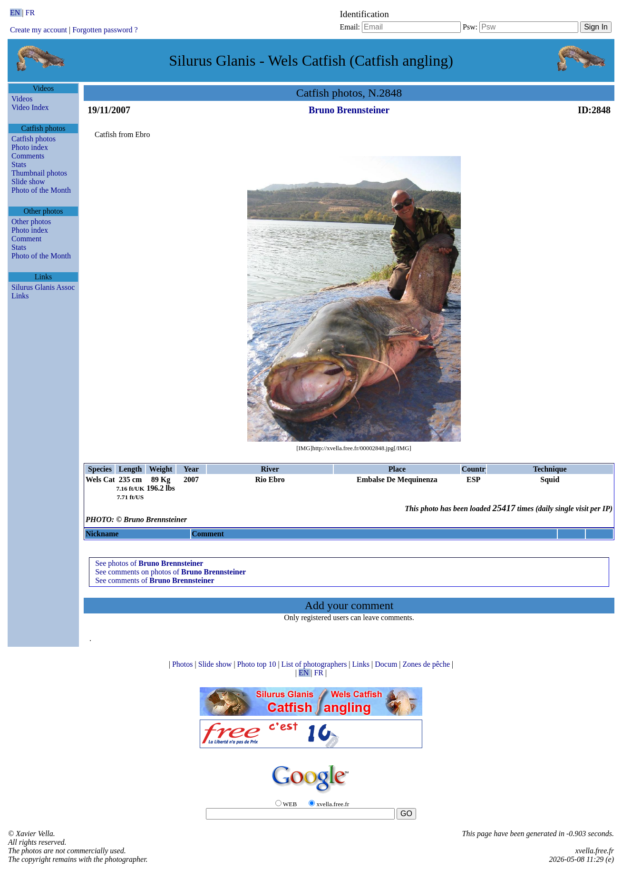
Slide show (28, 182)
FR (30, 13)
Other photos (31, 221)
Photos (183, 664)
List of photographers (315, 664)
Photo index (29, 147)
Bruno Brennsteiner (349, 110)
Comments (27, 156)
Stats (18, 164)
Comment (26, 239)
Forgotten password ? (104, 30)
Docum (387, 664)
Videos (21, 99)
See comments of (154, 580)
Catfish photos (33, 139)
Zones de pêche (427, 664)
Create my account (38, 30)
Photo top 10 (257, 664)
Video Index (30, 107)
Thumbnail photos (39, 173)
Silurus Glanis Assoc (43, 287)
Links (20, 296)
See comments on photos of (170, 572)
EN (16, 13)
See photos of (149, 563)
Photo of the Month (41, 190)
